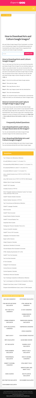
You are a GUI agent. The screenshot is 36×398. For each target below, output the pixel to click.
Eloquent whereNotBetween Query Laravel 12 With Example (17, 287)
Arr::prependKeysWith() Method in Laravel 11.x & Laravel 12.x (18, 164)
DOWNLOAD (28, 53)
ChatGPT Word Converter (9, 213)
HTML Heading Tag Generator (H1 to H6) (13, 252)
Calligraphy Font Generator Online (11, 235)
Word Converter (7, 209)
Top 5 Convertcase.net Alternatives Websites (14, 203)
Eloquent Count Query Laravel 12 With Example (14, 284)
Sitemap (28, 396)
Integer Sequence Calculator (10, 242)
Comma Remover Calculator (10, 268)
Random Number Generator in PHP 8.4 (12, 200)
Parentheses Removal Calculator (11, 274)
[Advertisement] (18, 25)
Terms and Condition (15, 396)
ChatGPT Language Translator (10, 206)
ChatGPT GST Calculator (9, 185)
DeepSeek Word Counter (9, 222)
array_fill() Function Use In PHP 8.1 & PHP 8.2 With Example (17, 179)
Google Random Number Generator (11, 216)
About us (8, 396)
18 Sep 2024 (8, 15)
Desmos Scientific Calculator (10, 229)
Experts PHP (21, 394)
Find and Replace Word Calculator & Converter (14, 248)
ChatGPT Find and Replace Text (10, 219)
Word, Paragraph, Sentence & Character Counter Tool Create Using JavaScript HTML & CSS (17, 192)
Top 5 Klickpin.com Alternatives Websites (13, 158)
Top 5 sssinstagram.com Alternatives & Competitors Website (18, 281)
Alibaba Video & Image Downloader (11, 182)
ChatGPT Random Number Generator (12, 196)
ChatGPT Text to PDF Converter (10, 232)
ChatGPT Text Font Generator (10, 255)
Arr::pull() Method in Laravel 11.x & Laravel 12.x (14, 161)
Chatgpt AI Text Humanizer (9, 264)
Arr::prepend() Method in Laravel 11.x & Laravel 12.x (15, 167)
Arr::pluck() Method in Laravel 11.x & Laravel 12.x (14, 171)
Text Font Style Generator (9, 258)
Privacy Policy (23, 396)
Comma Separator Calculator (10, 271)
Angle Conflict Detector (9, 239)
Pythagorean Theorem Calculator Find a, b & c (14, 226)
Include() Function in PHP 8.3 (10, 188)
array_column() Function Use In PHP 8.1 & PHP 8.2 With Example (16, 175)
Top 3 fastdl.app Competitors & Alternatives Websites (16, 277)
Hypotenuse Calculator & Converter (11, 245)
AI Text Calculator (7, 261)
